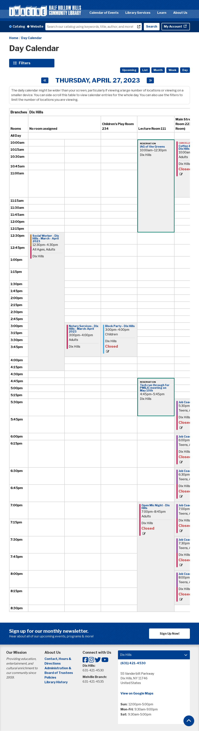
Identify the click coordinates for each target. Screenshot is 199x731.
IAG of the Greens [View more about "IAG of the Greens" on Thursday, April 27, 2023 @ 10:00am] (152, 146)
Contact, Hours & (58, 659)
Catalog (19, 26)
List (145, 70)
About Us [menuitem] (180, 13)
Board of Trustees (59, 673)
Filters (25, 63)
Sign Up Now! (169, 633)
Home (13, 38)
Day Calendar (31, 38)
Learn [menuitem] (161, 13)
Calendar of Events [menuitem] (104, 13)
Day (185, 70)
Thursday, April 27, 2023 (97, 80)
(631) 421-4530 (133, 663)
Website (36, 26)
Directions (53, 663)
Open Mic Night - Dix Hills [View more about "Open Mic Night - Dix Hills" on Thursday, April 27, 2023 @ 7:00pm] (155, 506)
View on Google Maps (136, 693)
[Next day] (150, 80)
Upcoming (129, 70)
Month (158, 70)
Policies (50, 677)
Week (172, 70)
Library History (56, 682)
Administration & (58, 668)
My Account (173, 26)
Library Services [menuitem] (137, 13)
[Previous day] (44, 80)
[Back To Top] (188, 720)
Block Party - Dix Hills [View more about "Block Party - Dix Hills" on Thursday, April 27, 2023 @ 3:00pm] (120, 326)
